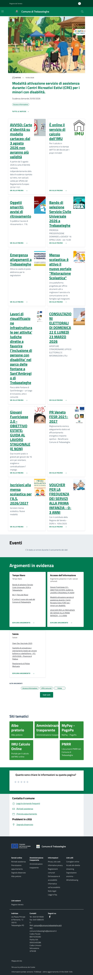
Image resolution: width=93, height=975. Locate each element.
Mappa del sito (17, 961)
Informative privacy (55, 865)
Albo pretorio (16, 876)
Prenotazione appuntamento (17, 867)
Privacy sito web (54, 861)
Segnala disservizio (18, 872)
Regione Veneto (17, 904)
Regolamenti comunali (53, 871)
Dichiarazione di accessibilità (54, 878)
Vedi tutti (46, 694)
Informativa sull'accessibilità (54, 885)
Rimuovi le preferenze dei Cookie (23, 967)
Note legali (52, 891)
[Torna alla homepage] (52, 846)
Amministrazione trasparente (36, 866)
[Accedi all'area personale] (80, 3)
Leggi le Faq (52, 894)
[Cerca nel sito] (82, 11)
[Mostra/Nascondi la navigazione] (2, 11)
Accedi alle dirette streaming (73, 867)
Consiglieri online (72, 861)
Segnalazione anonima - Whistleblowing (72, 876)
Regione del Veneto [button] (15, 3)
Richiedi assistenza (18, 861)
